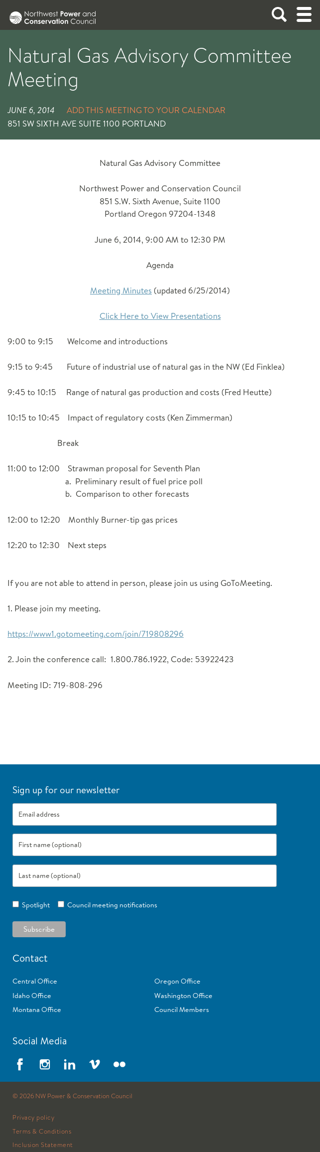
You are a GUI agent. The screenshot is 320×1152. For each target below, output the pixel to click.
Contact (30, 958)
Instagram (44, 1064)
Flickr (119, 1064)
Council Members (181, 1009)
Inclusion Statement (42, 1145)
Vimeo (94, 1064)
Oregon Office (177, 981)
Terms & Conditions (41, 1131)
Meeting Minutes (121, 290)
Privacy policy (33, 1117)
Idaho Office (31, 996)
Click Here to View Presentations (160, 315)
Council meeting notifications (110, 905)
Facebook (19, 1064)
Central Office (34, 981)
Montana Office (36, 1009)
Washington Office (183, 996)
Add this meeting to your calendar (146, 110)
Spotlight (34, 905)
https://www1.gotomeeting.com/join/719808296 (95, 633)
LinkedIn (69, 1064)
